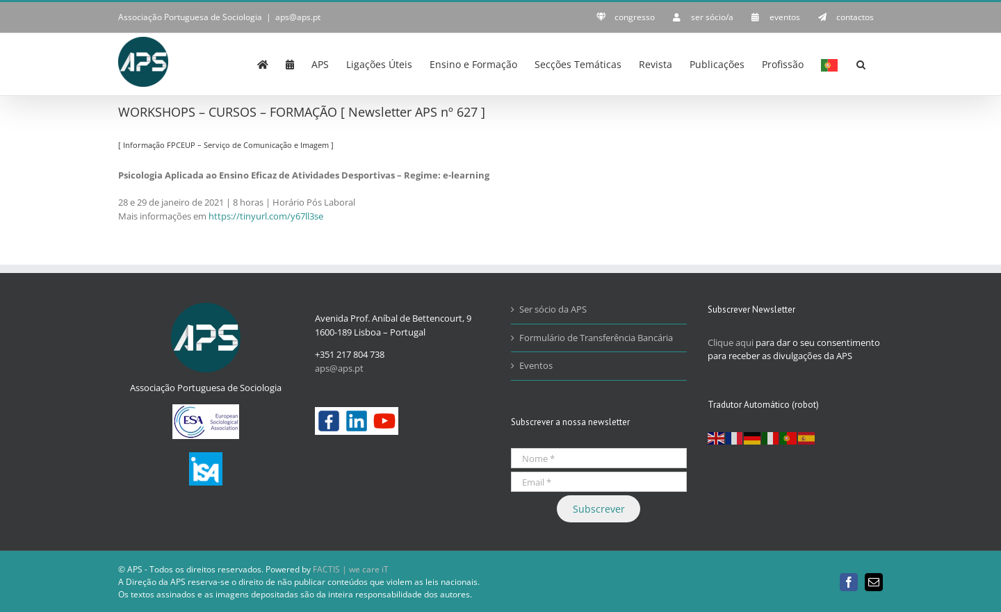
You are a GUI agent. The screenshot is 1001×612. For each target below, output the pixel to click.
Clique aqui (731, 342)
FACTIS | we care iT (351, 569)
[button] (860, 63)
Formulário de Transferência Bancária (596, 337)
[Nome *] (599, 458)
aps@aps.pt (297, 17)
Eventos (536, 365)
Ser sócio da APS (553, 309)
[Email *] (599, 482)
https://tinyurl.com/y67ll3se (266, 216)
